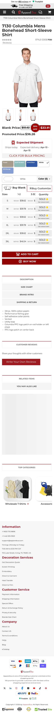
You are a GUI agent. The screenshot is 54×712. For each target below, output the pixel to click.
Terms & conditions (9, 636)
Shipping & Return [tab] (27, 302)
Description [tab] (26, 279)
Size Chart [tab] (27, 287)
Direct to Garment (9, 576)
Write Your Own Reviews (21, 361)
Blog (4, 645)
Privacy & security (9, 612)
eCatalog (5, 649)
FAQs (4, 640)
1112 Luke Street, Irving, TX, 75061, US (16, 553)
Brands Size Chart (9, 617)
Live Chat (40, 12)
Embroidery (7, 571)
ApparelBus (27, 704)
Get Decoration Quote (11, 562)
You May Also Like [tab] (27, 386)
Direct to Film (7, 585)
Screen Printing (8, 567)
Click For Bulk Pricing (27, 155)
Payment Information (10, 594)
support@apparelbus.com (12, 541)
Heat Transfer (7, 580)
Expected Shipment (27, 142)
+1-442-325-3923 (8, 536)
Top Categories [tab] (26, 467)
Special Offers (7, 603)
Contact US (6, 631)
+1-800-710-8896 (8, 531)
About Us (6, 627)
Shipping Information (10, 599)
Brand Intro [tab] (27, 294)
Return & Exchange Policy (12, 608)
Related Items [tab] (27, 379)
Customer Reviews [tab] (26, 344)
